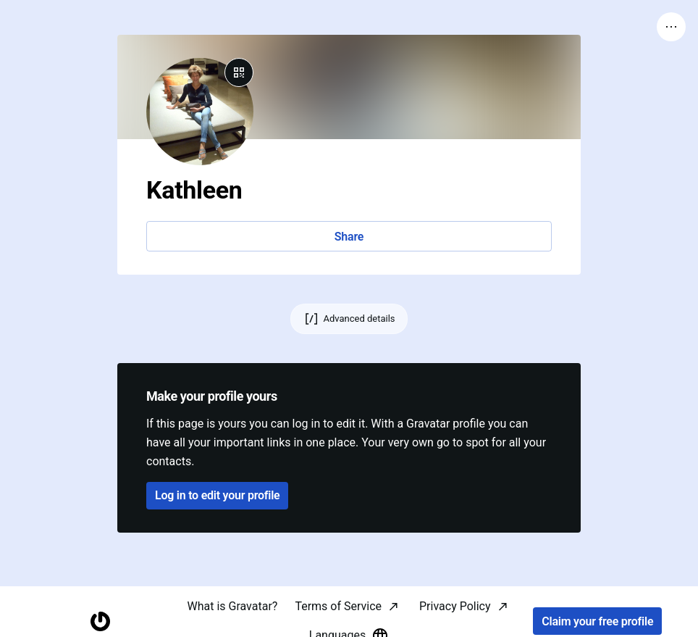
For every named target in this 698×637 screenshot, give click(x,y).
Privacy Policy (455, 606)
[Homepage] (100, 621)
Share (349, 236)
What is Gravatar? (232, 606)
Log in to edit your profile (217, 495)
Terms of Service (338, 606)
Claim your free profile (597, 621)
